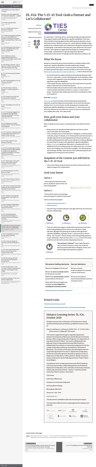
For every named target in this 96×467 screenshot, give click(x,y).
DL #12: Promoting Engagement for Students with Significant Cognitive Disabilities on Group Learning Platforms (11, 116)
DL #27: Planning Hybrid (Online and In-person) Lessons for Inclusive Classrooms (11, 252)
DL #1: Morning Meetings (11, 24)
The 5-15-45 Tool (50, 103)
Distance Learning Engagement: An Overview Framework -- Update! (11, 16)
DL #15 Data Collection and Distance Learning (11, 143)
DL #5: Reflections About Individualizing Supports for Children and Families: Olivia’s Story (11, 58)
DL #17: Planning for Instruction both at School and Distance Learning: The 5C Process (11, 164)
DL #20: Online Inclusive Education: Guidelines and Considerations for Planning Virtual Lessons (11, 189)
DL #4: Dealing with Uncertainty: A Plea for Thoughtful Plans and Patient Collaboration (11, 50)
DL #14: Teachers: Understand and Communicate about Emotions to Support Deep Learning (11, 135)
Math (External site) (54, 207)
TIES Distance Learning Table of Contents (10, 10)
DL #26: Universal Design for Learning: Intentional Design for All (11, 243)
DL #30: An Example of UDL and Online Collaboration (11, 280)
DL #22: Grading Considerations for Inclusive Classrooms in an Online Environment (11, 208)
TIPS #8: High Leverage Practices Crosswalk (58, 306)
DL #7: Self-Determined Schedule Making (11, 75)
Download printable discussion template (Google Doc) (63, 292)
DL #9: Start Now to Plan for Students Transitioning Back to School (11, 90)
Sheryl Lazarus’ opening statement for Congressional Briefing (66, 72)
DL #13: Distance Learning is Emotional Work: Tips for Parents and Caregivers (11, 126)
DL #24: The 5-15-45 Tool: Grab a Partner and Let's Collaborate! (11, 228)
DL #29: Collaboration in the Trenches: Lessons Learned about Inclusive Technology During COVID (11, 271)
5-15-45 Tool (77, 240)
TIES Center (16, 6)
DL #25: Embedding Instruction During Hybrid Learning (11, 236)
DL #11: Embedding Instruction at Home (11, 107)
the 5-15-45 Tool (55, 146)
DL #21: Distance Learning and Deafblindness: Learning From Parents (11, 198)
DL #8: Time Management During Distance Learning (11, 83)
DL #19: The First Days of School (11, 181)
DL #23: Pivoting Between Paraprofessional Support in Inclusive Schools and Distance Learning (11, 218)
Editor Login (4, 465)
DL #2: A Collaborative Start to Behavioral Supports (11, 30)
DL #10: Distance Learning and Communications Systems (11, 99)
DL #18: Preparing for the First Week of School (11, 173)
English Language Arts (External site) (60, 205)
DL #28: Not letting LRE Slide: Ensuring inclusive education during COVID (11, 261)
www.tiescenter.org (53, 400)
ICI (2, 6)
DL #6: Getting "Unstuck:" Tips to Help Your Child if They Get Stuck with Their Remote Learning (11, 67)
